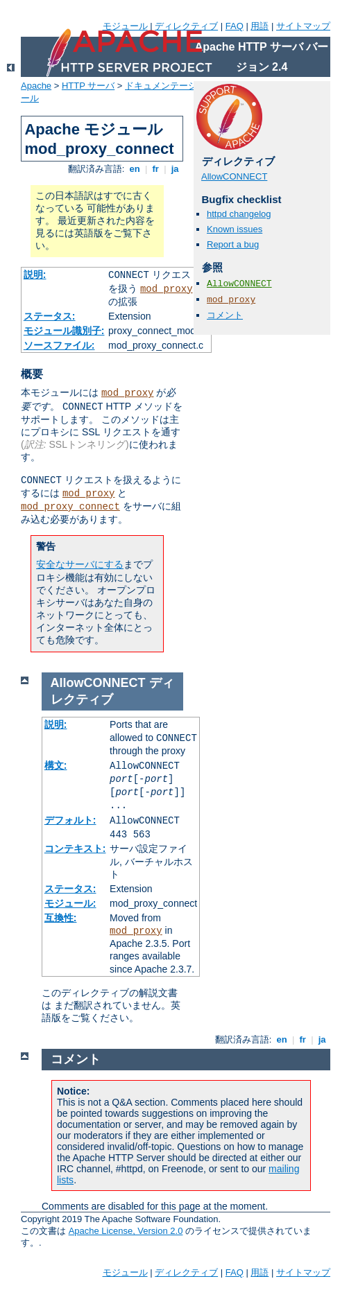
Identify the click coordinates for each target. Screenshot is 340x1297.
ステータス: (50, 316)
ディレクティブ (186, 26)
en (134, 169)
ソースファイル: (59, 345)
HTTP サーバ (88, 85)
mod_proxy (166, 289)
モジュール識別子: (64, 330)
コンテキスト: (75, 848)
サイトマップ (303, 26)
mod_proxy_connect (70, 506)
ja (175, 169)
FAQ (235, 26)
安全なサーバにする (80, 564)
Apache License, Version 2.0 (126, 1231)
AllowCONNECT (234, 176)
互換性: (60, 917)
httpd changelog (239, 214)
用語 (259, 26)
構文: (55, 765)
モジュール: (70, 903)
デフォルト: (70, 820)
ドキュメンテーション (170, 85)
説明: (35, 274)
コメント (225, 315)
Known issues (234, 229)
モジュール (125, 26)
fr (156, 169)
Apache (36, 85)
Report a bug (233, 244)
